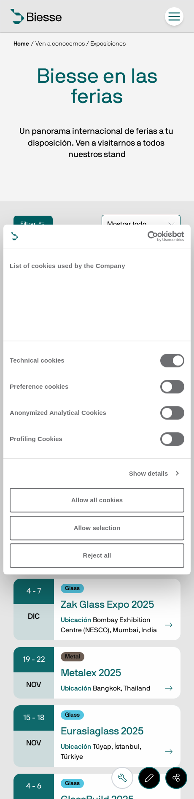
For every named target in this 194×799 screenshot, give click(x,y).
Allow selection (97, 527)
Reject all (97, 555)
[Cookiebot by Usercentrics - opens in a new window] (147, 236)
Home (21, 44)
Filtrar (33, 224)
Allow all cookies (97, 500)
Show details (148, 473)
